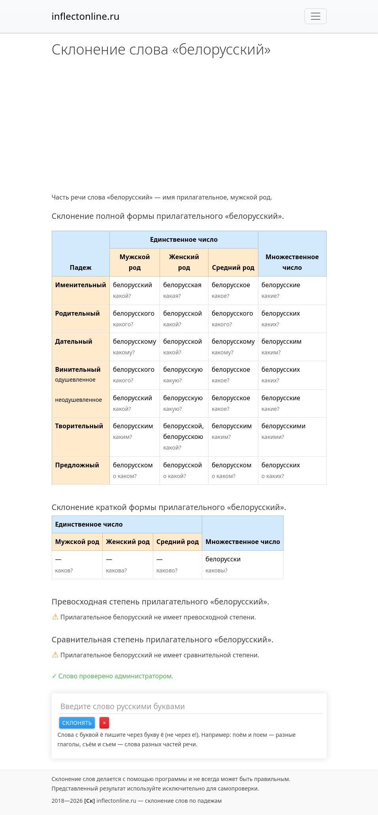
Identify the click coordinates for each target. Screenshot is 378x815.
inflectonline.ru (86, 16)
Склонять (77, 723)
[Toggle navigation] (316, 16)
